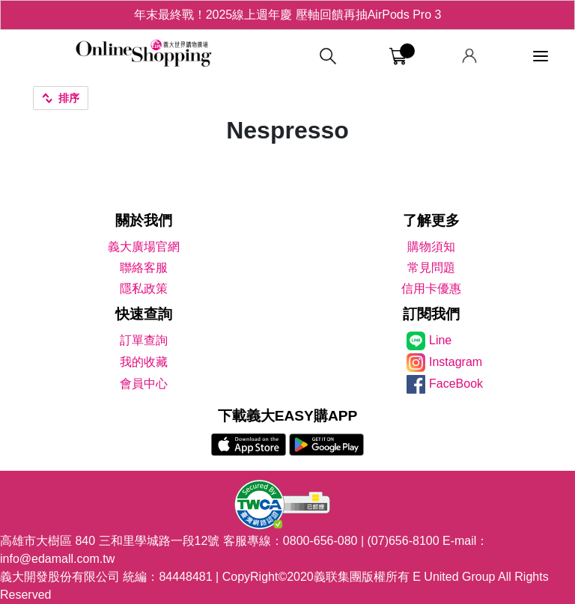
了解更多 (431, 220)
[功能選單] (541, 56)
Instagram (455, 362)
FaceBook (456, 383)
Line (440, 340)
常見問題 (431, 267)
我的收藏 (144, 362)
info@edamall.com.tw (57, 558)
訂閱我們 (431, 314)
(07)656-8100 (403, 540)
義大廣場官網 (144, 246)
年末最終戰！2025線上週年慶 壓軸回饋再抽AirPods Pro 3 (288, 14)
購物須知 (431, 246)
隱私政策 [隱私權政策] (144, 288)
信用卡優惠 (431, 288)
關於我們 (143, 220)
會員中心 (144, 383)
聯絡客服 (144, 267)
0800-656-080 (320, 540)
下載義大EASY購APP (288, 416)
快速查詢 (143, 314)
